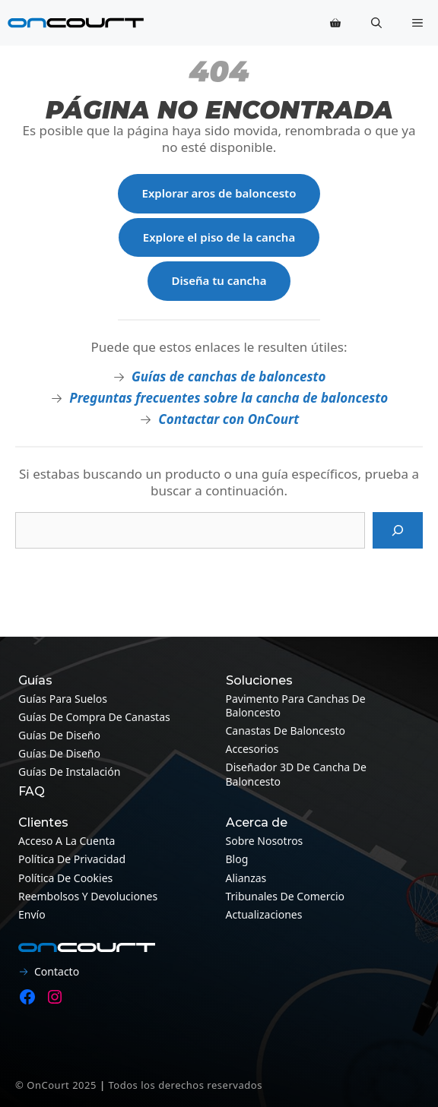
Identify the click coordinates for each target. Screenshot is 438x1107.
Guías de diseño (59, 735)
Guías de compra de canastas (94, 717)
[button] (376, 23)
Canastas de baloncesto (285, 730)
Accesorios (252, 749)
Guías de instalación (69, 771)
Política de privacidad (71, 859)
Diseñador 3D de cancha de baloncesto (296, 774)
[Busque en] (398, 530)
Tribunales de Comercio (285, 896)
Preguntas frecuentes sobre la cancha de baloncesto (228, 397)
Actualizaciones (264, 914)
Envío (32, 914)
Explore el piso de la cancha (219, 237)
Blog (237, 859)
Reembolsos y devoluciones (87, 896)
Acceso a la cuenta (66, 840)
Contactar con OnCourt (228, 419)
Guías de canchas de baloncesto (228, 376)
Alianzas (246, 878)
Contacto (56, 971)
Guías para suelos (62, 698)
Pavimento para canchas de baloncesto (296, 705)
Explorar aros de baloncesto (219, 193)
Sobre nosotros (264, 840)
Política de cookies (65, 878)
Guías (35, 680)
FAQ (31, 791)
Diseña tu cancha (219, 280)
